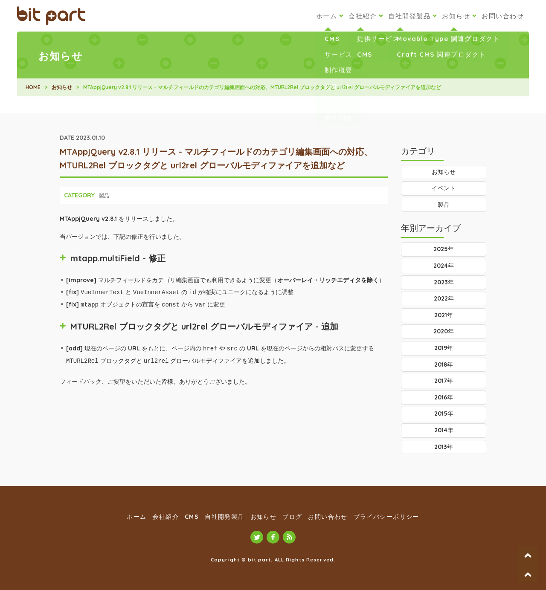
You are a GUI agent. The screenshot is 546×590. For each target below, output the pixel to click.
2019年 (443, 348)
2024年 (443, 265)
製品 (104, 195)
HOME (33, 87)
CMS (192, 517)
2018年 (443, 364)
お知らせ (456, 16)
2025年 (443, 249)
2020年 (443, 331)
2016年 (443, 397)
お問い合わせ (503, 16)
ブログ (292, 517)
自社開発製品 (409, 16)
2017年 (443, 381)
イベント (444, 188)
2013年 (443, 447)
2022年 (444, 298)
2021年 (443, 315)
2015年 (443, 413)
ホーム (326, 16)
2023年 (444, 282)
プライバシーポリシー (386, 517)
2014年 (443, 430)
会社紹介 (363, 16)
